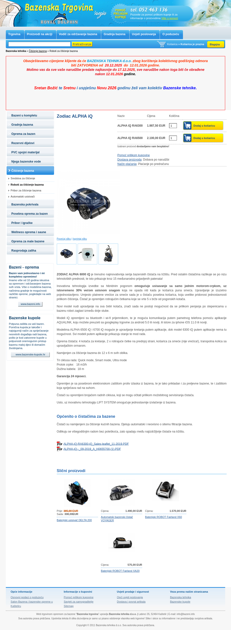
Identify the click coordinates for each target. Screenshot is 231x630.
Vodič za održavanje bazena (78, 34)
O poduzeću (170, 34)
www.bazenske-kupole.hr (30, 354)
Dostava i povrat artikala (131, 601)
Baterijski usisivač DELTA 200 (74, 520)
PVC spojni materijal (25, 152)
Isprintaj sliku (80, 238)
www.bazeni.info (30, 304)
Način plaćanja (127, 164)
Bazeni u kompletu (24, 115)
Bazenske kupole (25, 318)
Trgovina (14, 34)
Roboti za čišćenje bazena (27, 184)
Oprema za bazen (23, 134)
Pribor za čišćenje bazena (26, 190)
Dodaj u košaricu (204, 125)
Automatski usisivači (23, 196)
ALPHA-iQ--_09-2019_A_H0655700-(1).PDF (92, 448)
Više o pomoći (169, 18)
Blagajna (215, 44)
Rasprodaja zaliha (23, 250)
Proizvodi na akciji (39, 34)
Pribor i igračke (22, 223)
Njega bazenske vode (26, 161)
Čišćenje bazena (38, 51)
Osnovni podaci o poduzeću (27, 597)
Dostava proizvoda (129, 159)
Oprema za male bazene (27, 241)
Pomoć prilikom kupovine (133, 155)
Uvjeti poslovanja (144, 34)
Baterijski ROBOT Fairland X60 (163, 516)
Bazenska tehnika (180, 597)
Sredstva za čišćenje (23, 178)
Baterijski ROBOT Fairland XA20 (120, 570)
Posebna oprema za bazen (29, 213)
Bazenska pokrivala (24, 204)
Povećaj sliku (64, 238)
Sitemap (69, 606)
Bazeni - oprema (24, 267)
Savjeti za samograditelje (78, 601)
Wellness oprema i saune (28, 232)
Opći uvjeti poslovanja (130, 597)
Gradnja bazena (114, 34)
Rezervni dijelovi (22, 143)
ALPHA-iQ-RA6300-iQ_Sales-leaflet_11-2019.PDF (96, 443)
